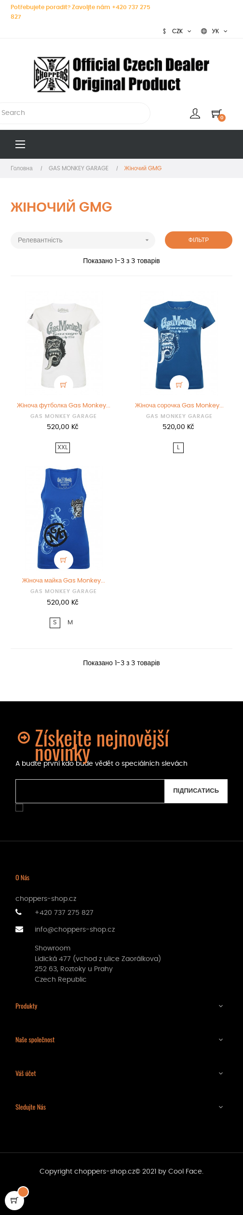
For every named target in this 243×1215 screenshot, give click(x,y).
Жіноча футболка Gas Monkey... (63, 406)
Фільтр (199, 240)
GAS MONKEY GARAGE (63, 416)
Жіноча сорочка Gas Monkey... (179, 406)
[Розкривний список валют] (176, 31)
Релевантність (86, 240)
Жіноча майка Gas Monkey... (64, 581)
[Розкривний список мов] (214, 31)
